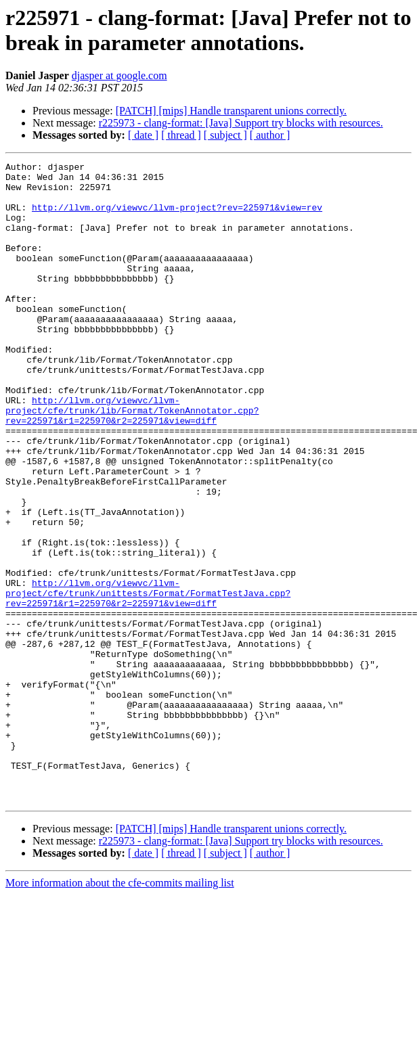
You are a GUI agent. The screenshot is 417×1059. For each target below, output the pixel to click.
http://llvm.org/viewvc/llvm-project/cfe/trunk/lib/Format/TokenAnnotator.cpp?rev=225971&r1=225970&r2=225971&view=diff (132, 461)
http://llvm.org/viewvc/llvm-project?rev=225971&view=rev (177, 217)
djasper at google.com (119, 75)
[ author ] (270, 135)
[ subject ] (225, 135)
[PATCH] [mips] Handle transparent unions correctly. (231, 110)
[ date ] (143, 135)
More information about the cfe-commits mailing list (119, 1010)
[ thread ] (181, 135)
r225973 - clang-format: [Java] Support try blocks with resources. (241, 123)
